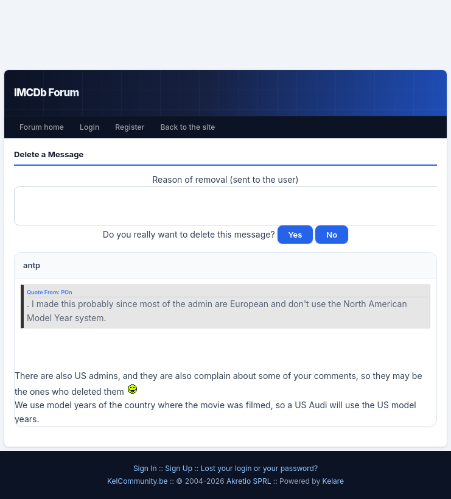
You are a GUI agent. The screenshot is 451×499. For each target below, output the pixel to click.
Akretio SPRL (249, 481)
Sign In (145, 468)
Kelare (333, 481)
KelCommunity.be (138, 481)
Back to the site (188, 127)
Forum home (41, 127)
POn (66, 292)
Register (129, 127)
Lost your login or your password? (259, 468)
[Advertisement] (225, 34)
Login (89, 127)
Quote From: (44, 292)
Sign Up (178, 468)
